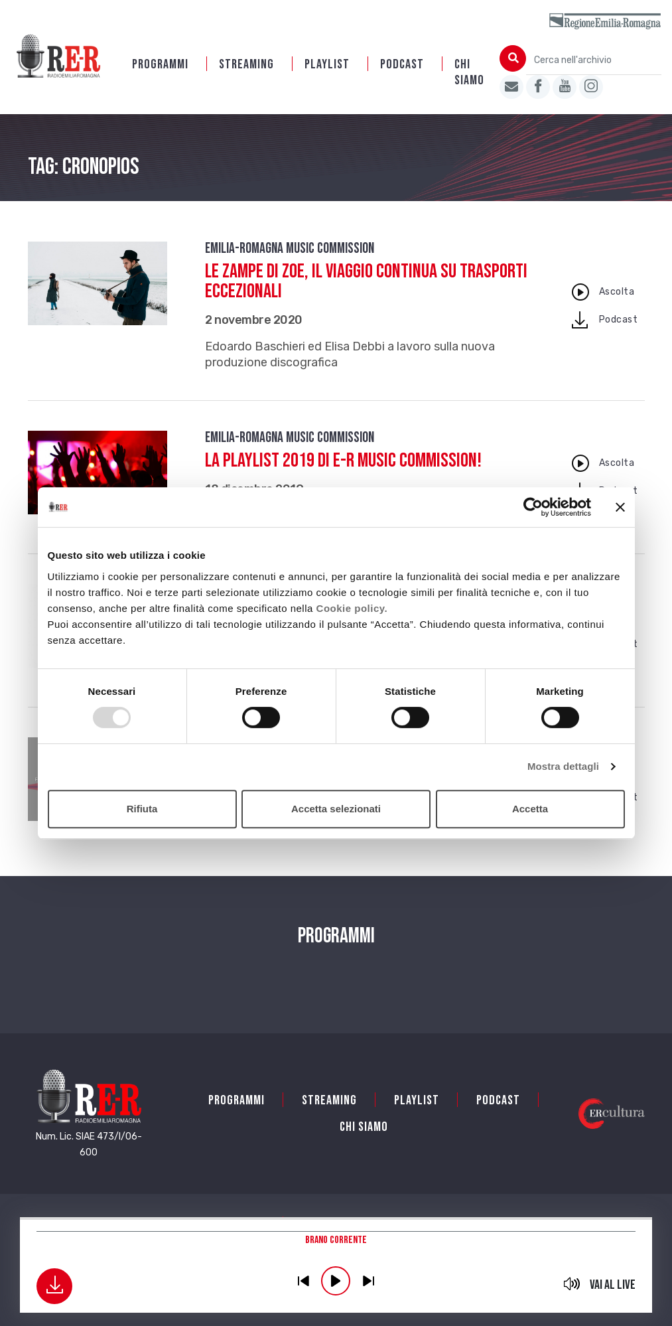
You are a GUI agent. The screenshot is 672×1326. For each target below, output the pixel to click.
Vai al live (613, 1285)
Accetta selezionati (336, 808)
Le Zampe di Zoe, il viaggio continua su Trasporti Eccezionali (366, 281)
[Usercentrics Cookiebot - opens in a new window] (533, 507)
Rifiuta (142, 808)
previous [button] (303, 1280)
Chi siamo (469, 72)
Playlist (327, 64)
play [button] (335, 1280)
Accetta (530, 808)
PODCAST (402, 64)
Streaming (246, 64)
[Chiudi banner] (620, 507)
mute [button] (572, 1283)
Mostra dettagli (563, 766)
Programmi (160, 64)
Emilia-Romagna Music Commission (289, 249)
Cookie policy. (352, 608)
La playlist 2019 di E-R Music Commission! (343, 461)
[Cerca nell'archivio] (593, 60)
